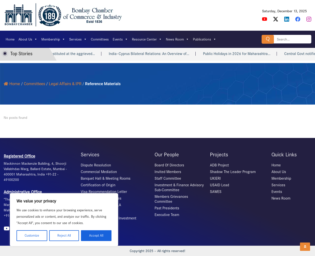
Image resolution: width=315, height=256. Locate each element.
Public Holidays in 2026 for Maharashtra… (240, 54)
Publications (204, 39)
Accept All (96, 235)
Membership (53, 39)
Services (78, 39)
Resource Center (147, 39)
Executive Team (167, 215)
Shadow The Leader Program (233, 172)
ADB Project (219, 165)
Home (10, 39)
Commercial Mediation (99, 172)
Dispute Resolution (96, 165)
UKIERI (215, 178)
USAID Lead (219, 185)
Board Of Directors (169, 165)
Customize (32, 235)
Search (267, 39)
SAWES (215, 191)
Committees (100, 39)
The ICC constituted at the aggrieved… (68, 54)
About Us (27, 39)
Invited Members (168, 172)
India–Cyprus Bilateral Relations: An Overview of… (153, 54)
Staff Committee (168, 178)
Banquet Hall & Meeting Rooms (105, 178)
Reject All (64, 235)
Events (120, 39)
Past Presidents (167, 208)
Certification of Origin (98, 185)
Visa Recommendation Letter (104, 191)
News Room (177, 39)
